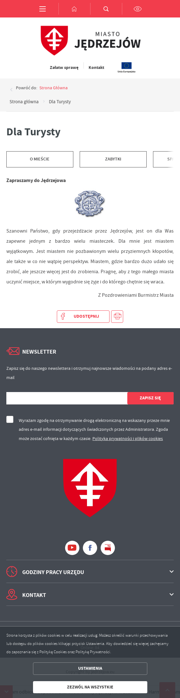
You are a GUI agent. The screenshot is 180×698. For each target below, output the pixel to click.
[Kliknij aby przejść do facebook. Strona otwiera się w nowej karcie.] (90, 548)
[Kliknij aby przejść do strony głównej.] (74, 8)
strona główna (53, 88)
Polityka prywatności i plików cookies (127, 438)
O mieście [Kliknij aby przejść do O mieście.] (40, 159)
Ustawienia (90, 668)
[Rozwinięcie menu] (90, 571)
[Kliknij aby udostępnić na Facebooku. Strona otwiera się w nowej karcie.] (83, 316)
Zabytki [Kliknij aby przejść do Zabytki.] (113, 159)
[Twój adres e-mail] (66, 398)
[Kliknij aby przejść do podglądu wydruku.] (117, 316)
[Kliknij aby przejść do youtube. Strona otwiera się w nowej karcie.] (72, 548)
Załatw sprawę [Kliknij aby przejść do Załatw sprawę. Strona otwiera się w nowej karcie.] (64, 67)
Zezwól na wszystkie (90, 687)
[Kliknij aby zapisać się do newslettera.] (150, 398)
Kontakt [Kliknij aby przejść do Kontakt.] (96, 67)
